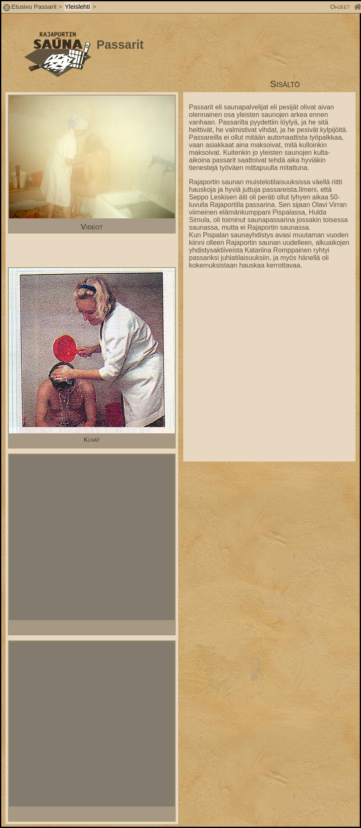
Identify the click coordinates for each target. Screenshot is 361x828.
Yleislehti (77, 6)
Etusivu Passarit (34, 6)
